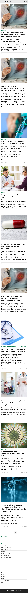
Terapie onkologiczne (5, 580)
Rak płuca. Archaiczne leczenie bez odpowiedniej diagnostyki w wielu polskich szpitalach (13, 35)
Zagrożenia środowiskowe (6, 582)
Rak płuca (3, 30)
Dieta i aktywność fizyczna (6, 549)
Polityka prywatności (18, 590)
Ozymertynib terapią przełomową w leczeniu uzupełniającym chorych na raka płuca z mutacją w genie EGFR (14, 508)
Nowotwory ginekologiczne (7, 346)
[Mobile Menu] (24, 1)
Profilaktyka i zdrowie (5, 568)
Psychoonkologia (4, 570)
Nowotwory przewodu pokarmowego (8, 561)
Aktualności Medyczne (5, 545)
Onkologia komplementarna (6, 565)
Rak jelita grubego (4, 572)
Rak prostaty (3, 578)
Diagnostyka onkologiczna (7, 294)
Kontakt (7, 590)
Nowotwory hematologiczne (6, 557)
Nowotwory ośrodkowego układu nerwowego (9, 559)
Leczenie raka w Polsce (6, 241)
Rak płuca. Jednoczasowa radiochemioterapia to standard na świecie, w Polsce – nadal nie (13, 88)
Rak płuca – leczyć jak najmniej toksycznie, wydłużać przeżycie (13, 143)
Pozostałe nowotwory (17, 241)
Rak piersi (16, 346)
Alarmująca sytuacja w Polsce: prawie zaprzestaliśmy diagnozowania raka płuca (12, 298)
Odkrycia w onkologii (5, 563)
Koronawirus (3, 551)
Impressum (12, 590)
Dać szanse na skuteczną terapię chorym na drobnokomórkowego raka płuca (13, 403)
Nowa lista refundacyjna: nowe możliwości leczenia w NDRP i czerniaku (13, 246)
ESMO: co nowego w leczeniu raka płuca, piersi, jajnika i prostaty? (14, 350)
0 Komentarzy (5, 53)
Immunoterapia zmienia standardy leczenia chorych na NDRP (12, 453)
